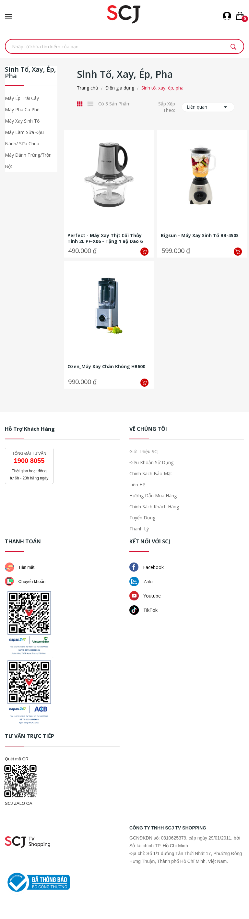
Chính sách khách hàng (154, 506)
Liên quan (208, 107)
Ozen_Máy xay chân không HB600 (106, 366)
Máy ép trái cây (22, 98)
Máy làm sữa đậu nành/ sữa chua (24, 138)
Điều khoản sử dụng (151, 462)
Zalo (141, 581)
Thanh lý (139, 529)
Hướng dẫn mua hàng (153, 495)
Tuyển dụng (142, 517)
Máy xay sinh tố (22, 121)
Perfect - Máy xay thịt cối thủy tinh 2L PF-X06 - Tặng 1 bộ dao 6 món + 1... (105, 238)
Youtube (145, 595)
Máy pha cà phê (22, 109)
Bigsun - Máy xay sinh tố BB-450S (200, 235)
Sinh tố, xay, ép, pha (30, 73)
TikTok (143, 610)
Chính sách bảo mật (150, 473)
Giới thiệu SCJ (144, 451)
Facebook (146, 567)
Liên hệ (137, 484)
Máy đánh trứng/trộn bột (28, 160)
